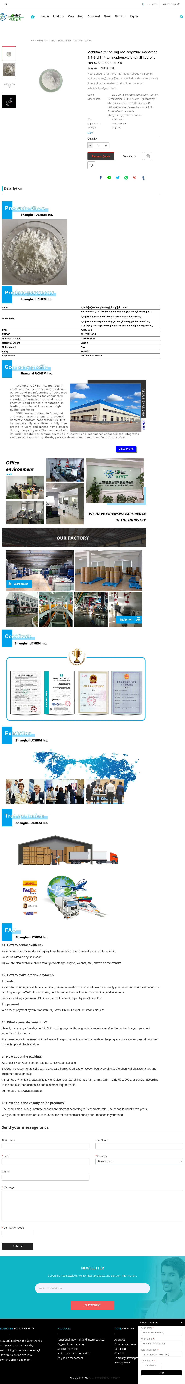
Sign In (166, 4)
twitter (117, 177)
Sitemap (119, 1353)
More (90, 132)
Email (6, 1156)
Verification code (13, 1227)
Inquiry (134, 16)
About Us (120, 16)
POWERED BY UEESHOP (107, 1378)
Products (58, 16)
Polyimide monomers (49, 40)
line (109, 177)
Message (8, 1187)
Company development (128, 1358)
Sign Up (176, 4)
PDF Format (148, 156)
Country (101, 1156)
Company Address (125, 1344)
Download (94, 16)
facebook (100, 177)
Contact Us (129, 156)
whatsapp (126, 177)
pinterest (134, 177)
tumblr (143, 177)
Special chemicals (67, 1349)
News (107, 16)
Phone (6, 1171)
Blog (80, 16)
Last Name (101, 1140)
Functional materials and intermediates (80, 1339)
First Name (8, 1140)
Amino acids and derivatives (74, 1353)
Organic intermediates (70, 1344)
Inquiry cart (152, 4)
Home (45, 16)
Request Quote (101, 156)
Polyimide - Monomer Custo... (76, 40)
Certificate (120, 1349)
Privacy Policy (122, 1362)
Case (71, 16)
